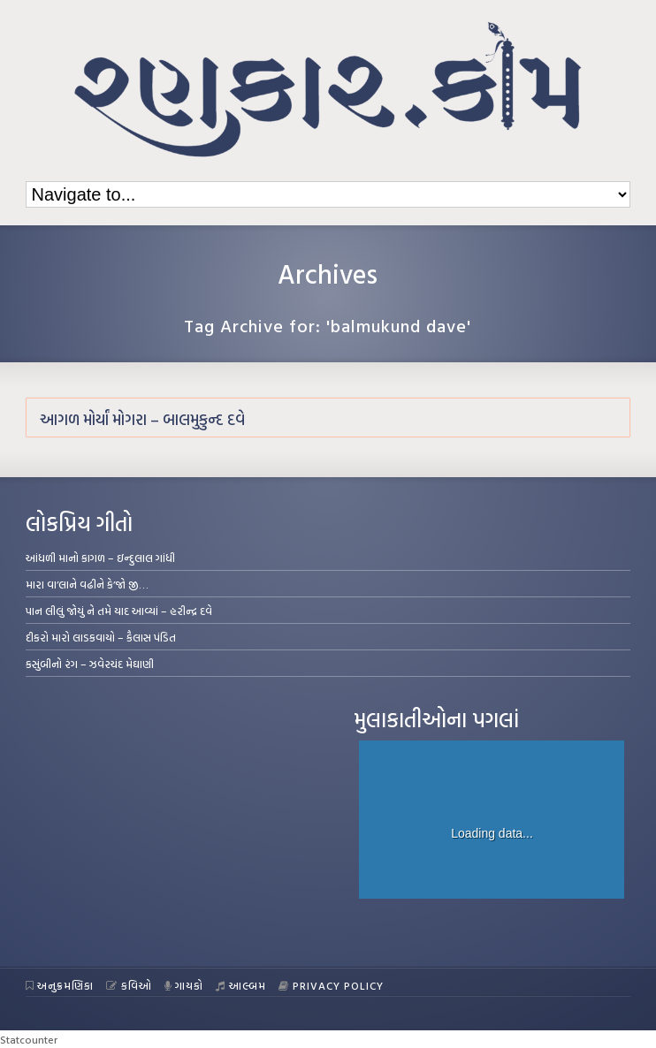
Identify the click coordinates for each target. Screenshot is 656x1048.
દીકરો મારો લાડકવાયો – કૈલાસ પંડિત (101, 637)
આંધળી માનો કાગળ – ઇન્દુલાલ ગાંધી (100, 558)
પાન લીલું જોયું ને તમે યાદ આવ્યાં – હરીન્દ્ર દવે (119, 611)
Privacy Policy (331, 985)
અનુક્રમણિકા (60, 985)
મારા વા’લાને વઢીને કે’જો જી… (87, 584)
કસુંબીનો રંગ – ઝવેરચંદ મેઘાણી (90, 664)
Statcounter (28, 1039)
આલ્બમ (241, 985)
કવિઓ (129, 985)
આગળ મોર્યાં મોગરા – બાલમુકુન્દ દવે (142, 419)
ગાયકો (184, 985)
